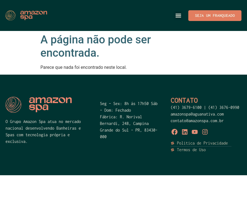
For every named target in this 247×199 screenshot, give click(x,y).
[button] (178, 15)
